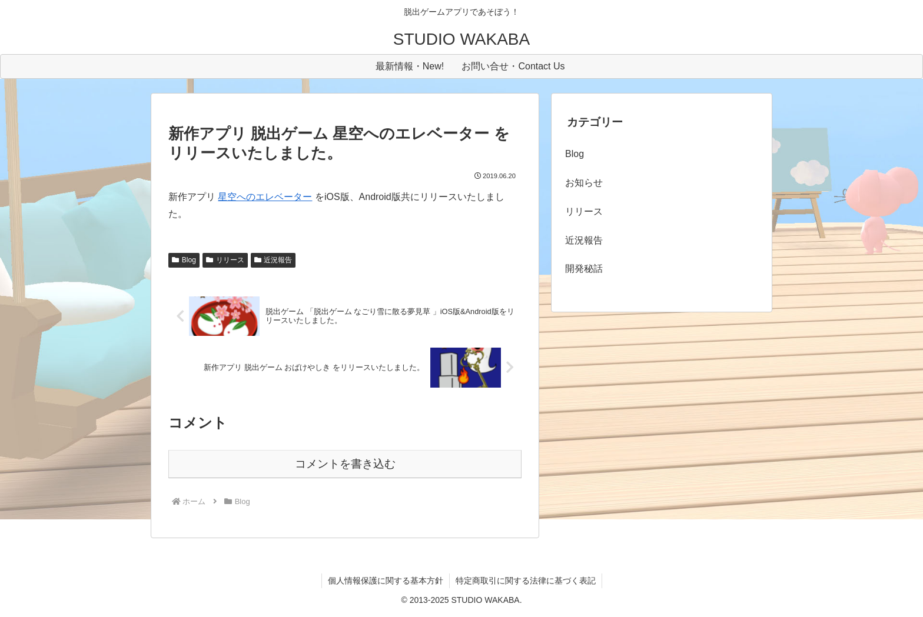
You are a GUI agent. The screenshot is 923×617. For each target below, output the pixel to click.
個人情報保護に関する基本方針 (385, 580)
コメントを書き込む (345, 464)
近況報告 (273, 260)
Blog (184, 260)
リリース (225, 260)
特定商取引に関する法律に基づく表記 (526, 580)
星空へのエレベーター (265, 197)
